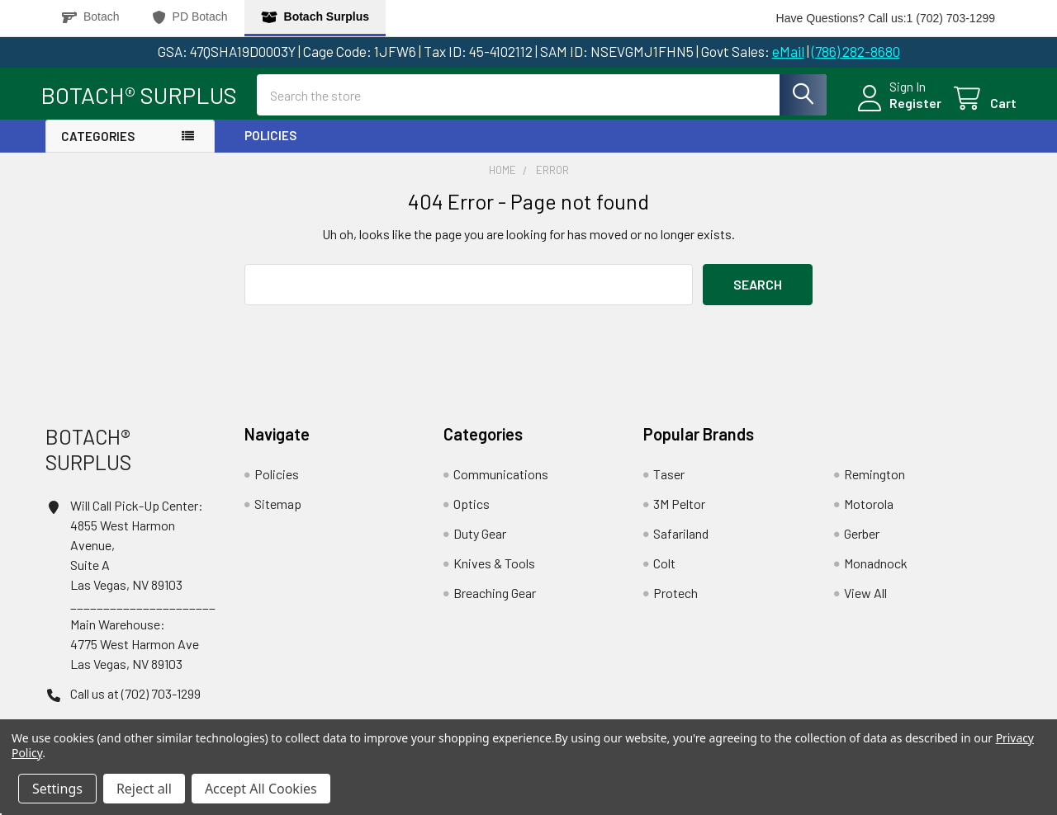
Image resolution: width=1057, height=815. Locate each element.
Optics (471, 508)
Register (910, 106)
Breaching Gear (494, 597)
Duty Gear (479, 537)
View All (865, 597)
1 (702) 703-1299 (951, 18)
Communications (500, 478)
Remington (874, 478)
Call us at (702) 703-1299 (135, 696)
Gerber (861, 537)
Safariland (681, 537)
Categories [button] (98, 140)
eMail (788, 51)
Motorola (868, 508)
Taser (669, 478)
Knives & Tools (494, 567)
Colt (664, 567)
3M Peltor (679, 508)
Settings (57, 789)
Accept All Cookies (261, 789)
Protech (675, 597)
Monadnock (876, 567)
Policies (270, 139)
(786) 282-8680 (856, 51)
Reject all (144, 789)
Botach (91, 17)
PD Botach (190, 17)
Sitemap (277, 508)
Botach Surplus (315, 17)
